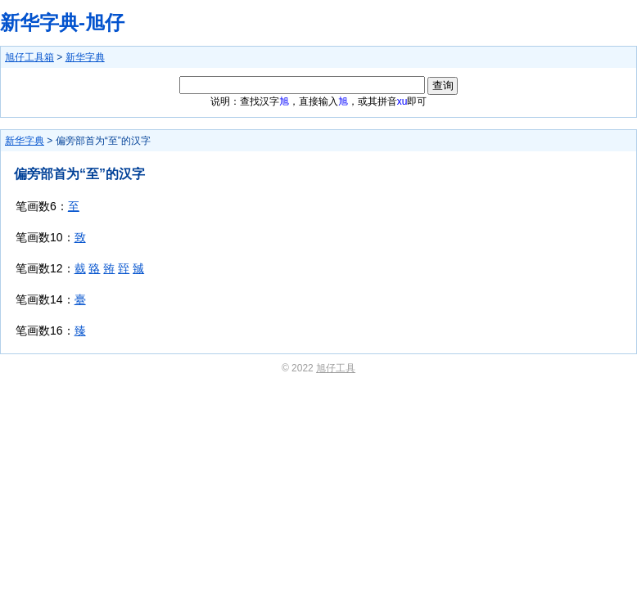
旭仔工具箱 (29, 57)
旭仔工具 (335, 368)
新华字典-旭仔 (62, 22)
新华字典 (85, 57)
